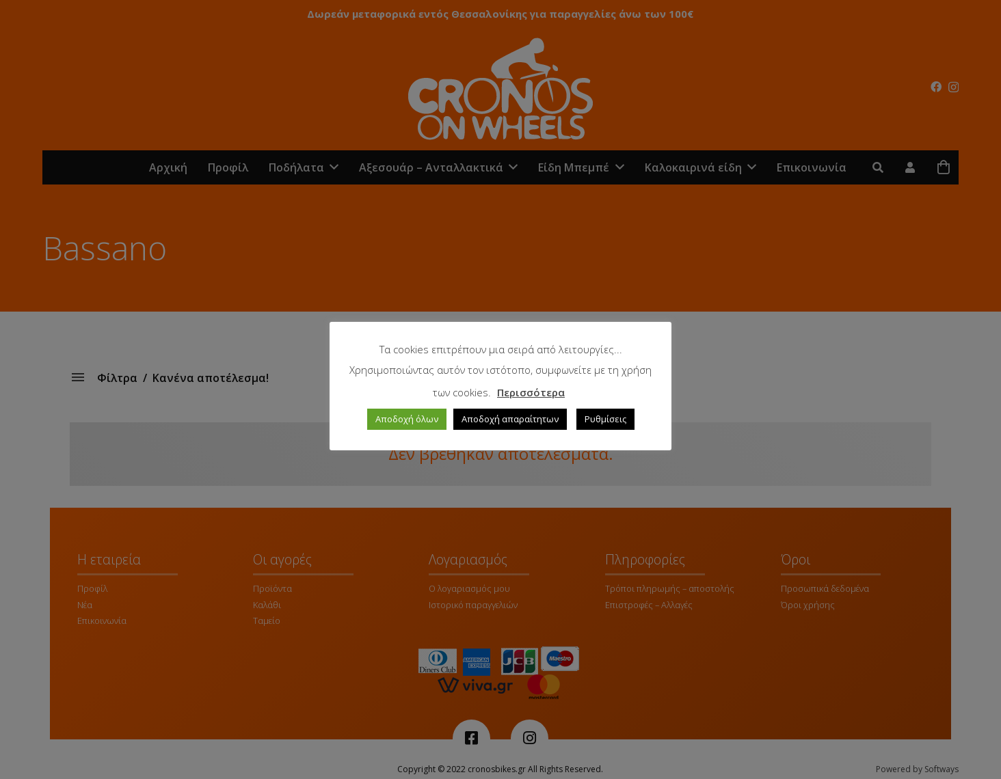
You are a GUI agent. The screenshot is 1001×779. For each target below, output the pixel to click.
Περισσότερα (531, 392)
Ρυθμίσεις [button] (605, 419)
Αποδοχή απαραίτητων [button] (510, 419)
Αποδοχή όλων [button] (406, 419)
